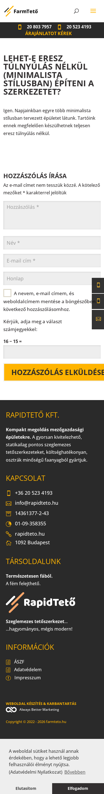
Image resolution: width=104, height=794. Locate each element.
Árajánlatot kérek (48, 33)
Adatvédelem (24, 670)
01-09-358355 (26, 524)
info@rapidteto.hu (32, 503)
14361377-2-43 (27, 514)
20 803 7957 (34, 27)
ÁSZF (15, 662)
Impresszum (23, 678)
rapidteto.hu (25, 534)
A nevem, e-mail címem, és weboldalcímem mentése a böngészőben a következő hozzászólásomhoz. (51, 301)
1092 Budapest (28, 543)
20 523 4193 (74, 27)
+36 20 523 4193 (29, 493)
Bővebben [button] (74, 772)
